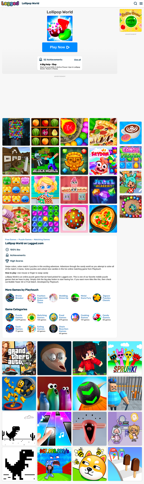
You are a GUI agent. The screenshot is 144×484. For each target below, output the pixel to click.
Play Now (57, 47)
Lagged (10, 3)
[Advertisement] (130, 77)
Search (135, 3)
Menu (141, 3)
